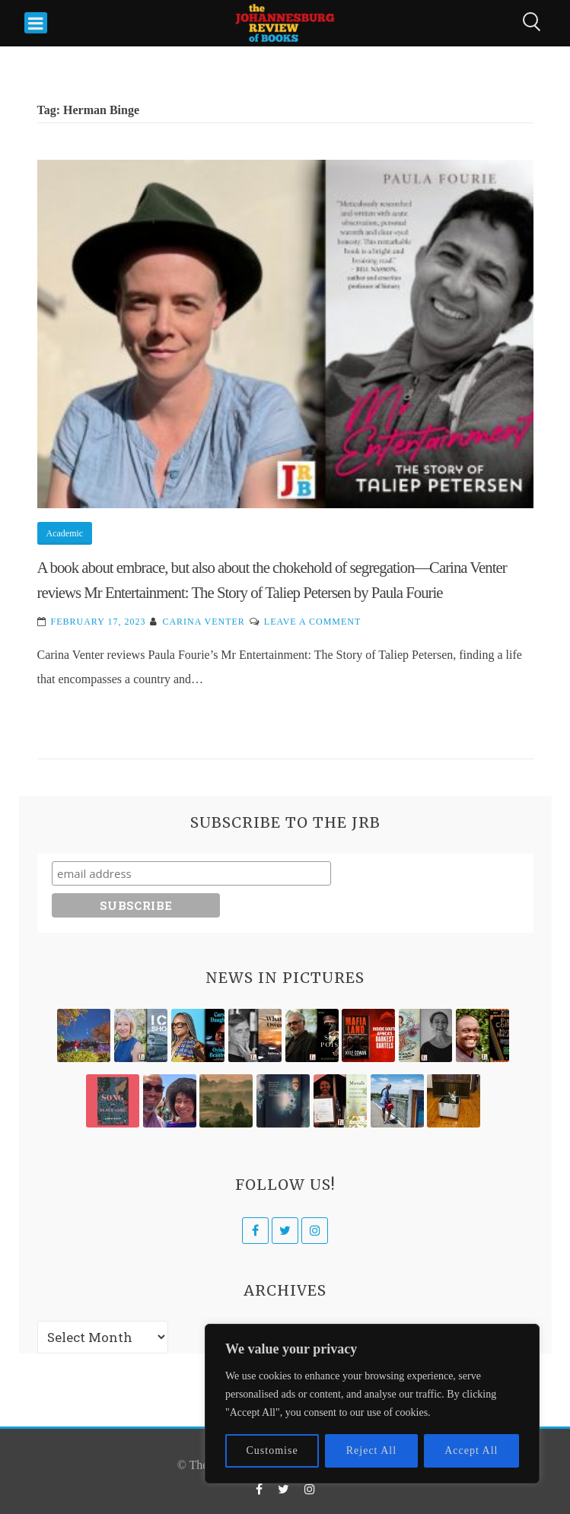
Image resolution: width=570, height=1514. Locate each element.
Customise (272, 1450)
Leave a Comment (312, 621)
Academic (65, 533)
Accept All (471, 1450)
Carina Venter (203, 621)
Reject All (371, 1450)
